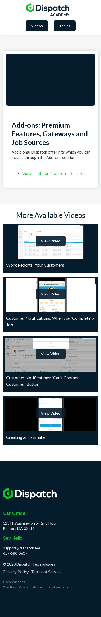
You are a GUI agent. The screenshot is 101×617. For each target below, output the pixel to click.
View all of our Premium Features (53, 173)
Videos (37, 25)
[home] (47, 7)
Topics (64, 25)
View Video (50, 241)
